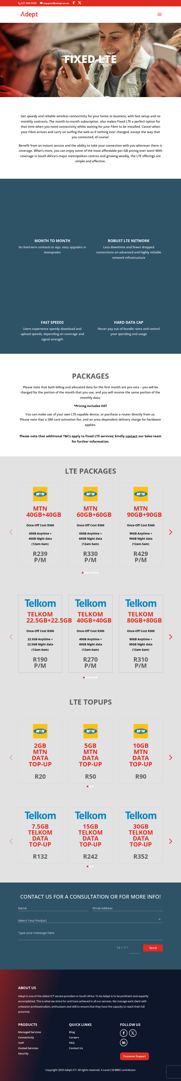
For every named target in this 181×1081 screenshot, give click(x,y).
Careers (74, 1037)
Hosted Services (28, 1048)
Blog (72, 1032)
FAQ (71, 1043)
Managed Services (29, 1032)
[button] (170, 532)
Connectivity (26, 1037)
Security (23, 1053)
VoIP (21, 1043)
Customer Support (134, 1056)
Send (153, 948)
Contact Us (76, 1048)
